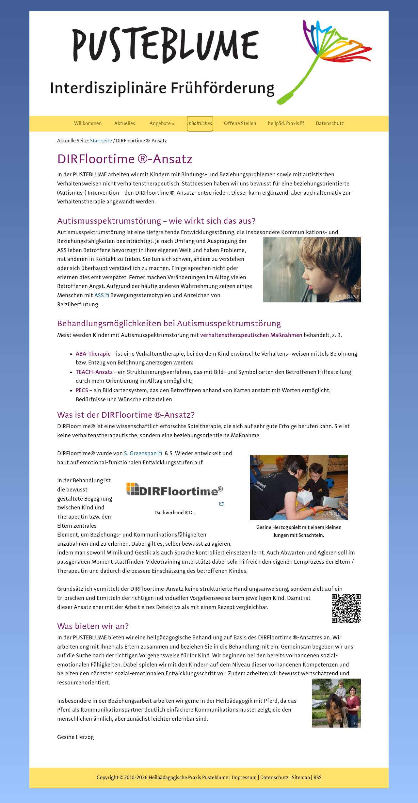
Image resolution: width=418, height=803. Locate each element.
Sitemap (301, 778)
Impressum (245, 778)
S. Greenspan (140, 453)
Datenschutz (274, 778)
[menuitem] (88, 124)
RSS (318, 778)
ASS (99, 295)
